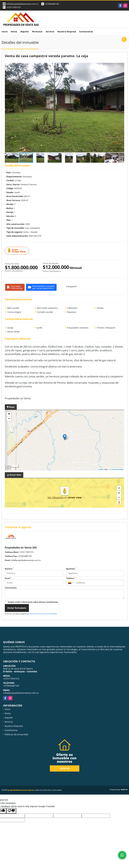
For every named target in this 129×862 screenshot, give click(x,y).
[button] (121, 65)
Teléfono (70, 578)
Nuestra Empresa (66, 31)
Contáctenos (86, 31)
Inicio (5, 31)
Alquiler (24, 31)
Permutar (37, 31)
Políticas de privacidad (16, 734)
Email (8, 578)
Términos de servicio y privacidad (43, 613)
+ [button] (9, 414)
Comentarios (11, 587)
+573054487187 (52, 3)
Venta (14, 31)
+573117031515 (13, 7)
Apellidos (71, 568)
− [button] (9, 419)
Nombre (9, 568)
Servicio (50, 31)
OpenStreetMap (117, 469)
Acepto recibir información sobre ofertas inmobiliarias (33, 602)
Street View (17, 250)
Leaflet (100, 469)
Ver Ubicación (56, 497)
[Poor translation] (11, 811)
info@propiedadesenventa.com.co (26, 560)
